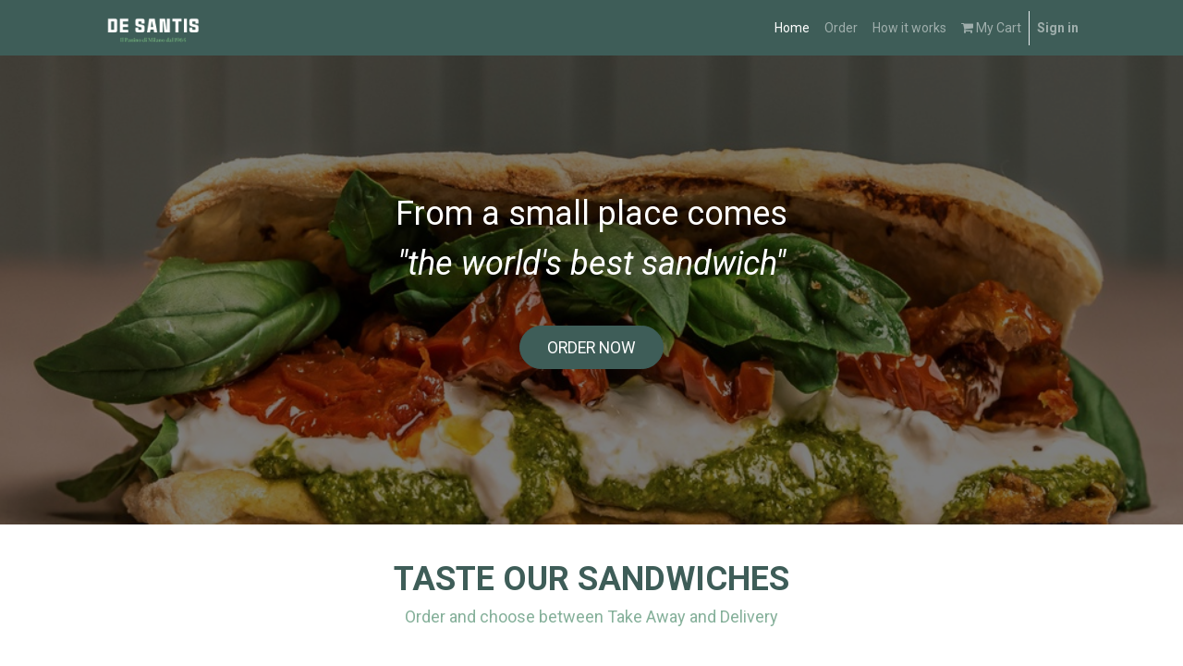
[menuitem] (792, 28)
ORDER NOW (591, 348)
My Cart (991, 27)
